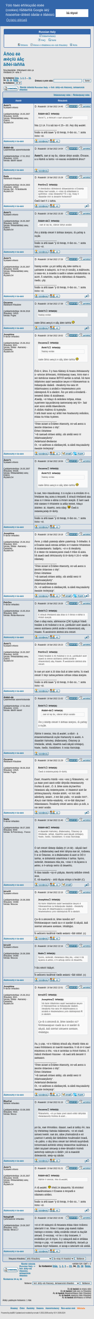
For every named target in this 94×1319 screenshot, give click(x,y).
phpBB (12, 1313)
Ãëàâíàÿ (14, 1308)
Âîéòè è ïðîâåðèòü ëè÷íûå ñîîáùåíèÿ (49, 45)
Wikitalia (81, 1308)
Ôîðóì (22, 1308)
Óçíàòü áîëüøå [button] (16, 20)
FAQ (41, 40)
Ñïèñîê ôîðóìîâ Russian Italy (34, 87)
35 (8, 80)
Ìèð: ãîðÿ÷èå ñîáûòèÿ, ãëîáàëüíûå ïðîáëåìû (25, 1272)
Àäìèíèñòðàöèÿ (52, 1308)
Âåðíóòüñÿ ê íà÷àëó (14, 141)
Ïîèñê (52, 40)
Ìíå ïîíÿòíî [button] (72, 13)
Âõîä (73, 45)
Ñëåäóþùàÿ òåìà (81, 95)
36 (11, 80)
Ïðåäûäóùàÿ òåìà (62, 95)
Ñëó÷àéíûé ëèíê (68, 1308)
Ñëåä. (15, 80)
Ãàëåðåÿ (30, 1308)
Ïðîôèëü (23, 45)
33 (29, 78)
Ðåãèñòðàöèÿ (47, 36)
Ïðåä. (17, 78)
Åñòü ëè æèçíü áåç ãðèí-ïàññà (14, 59)
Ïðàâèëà (40, 1308)
